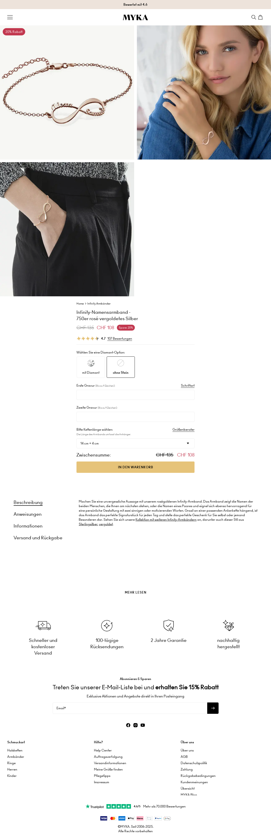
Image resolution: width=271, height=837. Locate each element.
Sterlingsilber (88, 524)
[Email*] (130, 706)
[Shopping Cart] (261, 17)
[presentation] (135, 581)
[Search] (253, 17)
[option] (91, 367)
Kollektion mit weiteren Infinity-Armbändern (166, 520)
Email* (61, 707)
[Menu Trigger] (10, 17)
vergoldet (106, 524)
